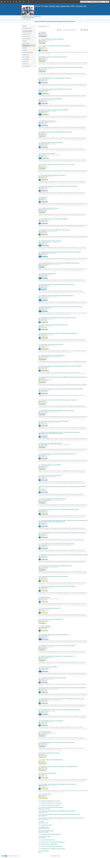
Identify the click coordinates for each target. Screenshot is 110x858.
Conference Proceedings (28, 52)
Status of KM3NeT (44, 626)
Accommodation (26, 59)
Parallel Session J (42, 649)
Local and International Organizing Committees (27, 31)
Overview (25, 26)
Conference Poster (26, 36)
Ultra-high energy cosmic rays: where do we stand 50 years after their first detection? (61, 67)
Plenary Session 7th (42, 757)
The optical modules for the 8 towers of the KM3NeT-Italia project (56, 295)
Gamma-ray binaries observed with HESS (50, 475)
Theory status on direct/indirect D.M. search (51, 846)
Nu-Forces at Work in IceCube (47, 153)
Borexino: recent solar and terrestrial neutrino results (53, 57)
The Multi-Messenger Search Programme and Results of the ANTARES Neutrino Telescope (62, 533)
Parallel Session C (44, 179)
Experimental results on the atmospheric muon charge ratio (54, 230)
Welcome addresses (42, 36)
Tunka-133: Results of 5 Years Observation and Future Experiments (56, 544)
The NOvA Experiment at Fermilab (48, 208)
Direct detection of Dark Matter (47, 773)
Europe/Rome (85, 1)
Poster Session (45, 256)
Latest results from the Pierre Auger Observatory (52, 355)
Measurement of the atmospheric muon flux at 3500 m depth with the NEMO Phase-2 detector (63, 555)
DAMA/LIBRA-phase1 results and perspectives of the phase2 (55, 78)
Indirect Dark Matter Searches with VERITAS (51, 142)
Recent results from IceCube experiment (50, 834)
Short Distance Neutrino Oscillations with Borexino (52, 175)
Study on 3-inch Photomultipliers (48, 667)
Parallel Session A (45, 93)
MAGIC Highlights (44, 597)
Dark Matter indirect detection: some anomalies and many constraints (57, 784)
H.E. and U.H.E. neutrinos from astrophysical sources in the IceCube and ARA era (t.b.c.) (61, 818)
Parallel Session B (44, 82)
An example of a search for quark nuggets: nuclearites (53, 219)
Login (107, 1)
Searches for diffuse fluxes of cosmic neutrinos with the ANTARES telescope (59, 509)
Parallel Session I (45, 639)
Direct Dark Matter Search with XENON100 (50, 99)
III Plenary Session (44, 322)
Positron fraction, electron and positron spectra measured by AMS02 (57, 645)
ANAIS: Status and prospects (47, 121)
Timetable (25, 40)
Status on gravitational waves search (49, 753)
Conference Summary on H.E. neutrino (49, 805)
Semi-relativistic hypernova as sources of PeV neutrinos (54, 421)
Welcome (42, 32)
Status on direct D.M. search (47, 840)
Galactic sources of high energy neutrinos (50, 443)
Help (51, 855)
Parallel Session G (42, 502)
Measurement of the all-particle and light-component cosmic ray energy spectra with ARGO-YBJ (62, 487)
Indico (15, 855)
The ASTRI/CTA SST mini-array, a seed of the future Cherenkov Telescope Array (59, 710)
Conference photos (27, 66)
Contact (54, 855)
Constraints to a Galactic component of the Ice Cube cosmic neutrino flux (58, 400)
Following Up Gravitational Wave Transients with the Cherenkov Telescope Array (60, 252)
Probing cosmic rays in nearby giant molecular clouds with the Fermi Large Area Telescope (62, 687)
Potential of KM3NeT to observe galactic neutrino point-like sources (56, 164)
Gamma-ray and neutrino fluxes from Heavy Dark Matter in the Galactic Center (59, 814)
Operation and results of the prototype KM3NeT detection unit (55, 132)
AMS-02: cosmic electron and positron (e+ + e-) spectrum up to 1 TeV (57, 656)
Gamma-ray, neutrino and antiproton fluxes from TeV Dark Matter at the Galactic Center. (61, 698)
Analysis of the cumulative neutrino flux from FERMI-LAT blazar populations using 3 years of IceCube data (63, 377)
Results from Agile (44, 836)
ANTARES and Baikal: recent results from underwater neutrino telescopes (58, 333)
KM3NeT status (44, 827)
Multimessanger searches (46, 830)
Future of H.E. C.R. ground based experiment (51, 619)
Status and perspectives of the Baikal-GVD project (52, 499)
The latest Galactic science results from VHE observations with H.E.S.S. (57, 454)
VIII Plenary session (42, 770)
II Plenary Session (44, 50)
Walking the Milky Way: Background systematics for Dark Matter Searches (58, 766)
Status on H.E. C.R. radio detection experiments (51, 842)
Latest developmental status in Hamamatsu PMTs (52, 678)
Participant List (26, 54)
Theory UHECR (43, 851)
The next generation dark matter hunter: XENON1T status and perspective (58, 186)
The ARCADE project (45, 732)
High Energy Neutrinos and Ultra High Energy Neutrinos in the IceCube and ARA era (60, 366)
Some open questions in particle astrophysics (51, 39)
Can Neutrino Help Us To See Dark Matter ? (50, 241)
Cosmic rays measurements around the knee (51, 344)
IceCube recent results (45, 825)
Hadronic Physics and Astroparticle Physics (51, 760)
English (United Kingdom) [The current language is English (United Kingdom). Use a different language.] (97, 1)
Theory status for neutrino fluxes (48, 844)
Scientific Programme (27, 28)
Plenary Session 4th (45, 348)
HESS (41, 821)
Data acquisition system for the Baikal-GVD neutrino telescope (55, 89)
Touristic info (25, 63)
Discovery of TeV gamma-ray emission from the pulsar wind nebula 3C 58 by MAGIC (61, 389)
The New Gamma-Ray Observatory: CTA (50, 608)
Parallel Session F (44, 393)
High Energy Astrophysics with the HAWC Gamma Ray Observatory (56, 410)
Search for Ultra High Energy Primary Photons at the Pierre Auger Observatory (59, 432)
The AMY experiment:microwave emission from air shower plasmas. (57, 742)
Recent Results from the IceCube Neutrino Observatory (53, 325)
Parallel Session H (44, 492)
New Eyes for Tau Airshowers (47, 273)
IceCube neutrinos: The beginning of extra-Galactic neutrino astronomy (57, 317)
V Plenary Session (44, 580)
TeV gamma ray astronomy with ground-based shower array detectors (57, 586)
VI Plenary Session (44, 612)
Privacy (58, 855)
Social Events (25, 61)
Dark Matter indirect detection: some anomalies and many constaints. (57, 811)
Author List (25, 47)
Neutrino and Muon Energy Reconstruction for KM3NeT (53, 110)
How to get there (26, 57)
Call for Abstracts (26, 43)
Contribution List (26, 45)
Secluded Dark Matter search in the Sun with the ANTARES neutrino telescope (59, 263)
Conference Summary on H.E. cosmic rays (50, 803)
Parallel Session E (42, 382)
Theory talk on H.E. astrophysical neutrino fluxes (52, 848)
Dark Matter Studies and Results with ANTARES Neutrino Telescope (56, 284)
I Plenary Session (42, 43)
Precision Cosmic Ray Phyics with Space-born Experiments (54, 46)
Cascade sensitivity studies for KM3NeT (50, 465)
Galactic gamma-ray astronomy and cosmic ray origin (53, 576)
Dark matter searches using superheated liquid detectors (54, 634)
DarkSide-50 (43, 197)
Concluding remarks (45, 794)
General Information (27, 38)
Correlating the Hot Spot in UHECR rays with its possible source (55, 566)
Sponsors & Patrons (27, 34)
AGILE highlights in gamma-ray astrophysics (51, 721)
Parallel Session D (44, 190)
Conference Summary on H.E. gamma (49, 801)
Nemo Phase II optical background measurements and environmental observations (60, 306)
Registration (25, 50)
